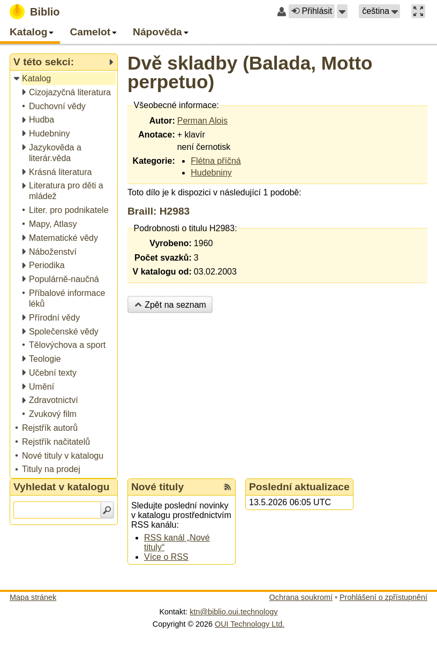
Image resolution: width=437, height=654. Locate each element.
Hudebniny (211, 172)
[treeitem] (64, 79)
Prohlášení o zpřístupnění (383, 597)
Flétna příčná (215, 160)
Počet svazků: (163, 257)
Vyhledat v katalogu (61, 486)
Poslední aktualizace (299, 486)
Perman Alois (202, 120)
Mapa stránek (33, 597)
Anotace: (156, 134)
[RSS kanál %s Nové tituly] (227, 487)
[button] (342, 11)
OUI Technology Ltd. (249, 624)
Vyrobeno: (170, 243)
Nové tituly (157, 486)
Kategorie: (154, 160)
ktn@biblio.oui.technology (233, 611)
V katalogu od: (162, 271)
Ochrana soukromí (301, 597)
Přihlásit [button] (311, 11)
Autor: (162, 120)
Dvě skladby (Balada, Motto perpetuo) (250, 72)
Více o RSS (166, 556)
